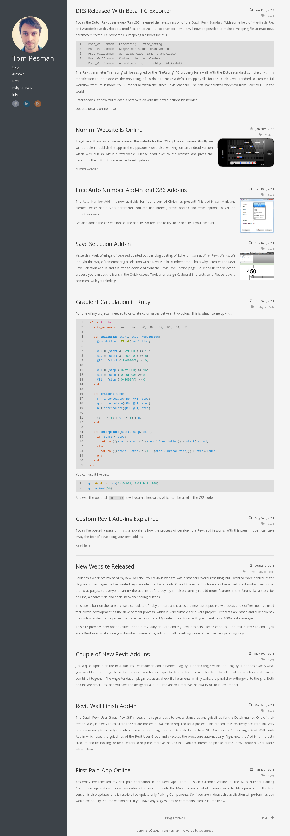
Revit (11, 75)
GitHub (11, 98)
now (112, 108)
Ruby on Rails (18, 82)
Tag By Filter (186, 666)
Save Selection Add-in (103, 244)
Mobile (269, 135)
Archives (14, 68)
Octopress (206, 831)
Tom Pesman (29, 52)
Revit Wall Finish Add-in (106, 706)
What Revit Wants (216, 255)
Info (11, 89)
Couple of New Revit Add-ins (113, 654)
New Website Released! (106, 566)
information (84, 749)
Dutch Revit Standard (207, 22)
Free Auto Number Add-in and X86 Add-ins (131, 190)
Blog (11, 61)
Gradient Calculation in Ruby (113, 302)
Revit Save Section (174, 268)
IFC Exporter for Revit (168, 29)
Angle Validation (214, 666)
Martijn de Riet (263, 22)
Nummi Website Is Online (109, 129)
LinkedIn (22, 98)
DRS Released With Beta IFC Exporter (124, 10)
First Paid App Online (103, 770)
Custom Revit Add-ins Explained (117, 519)
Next (263, 818)
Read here (83, 545)
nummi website (87, 169)
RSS (33, 98)
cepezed (124, 255)
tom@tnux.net (254, 743)
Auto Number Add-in (98, 201)
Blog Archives (175, 818)
